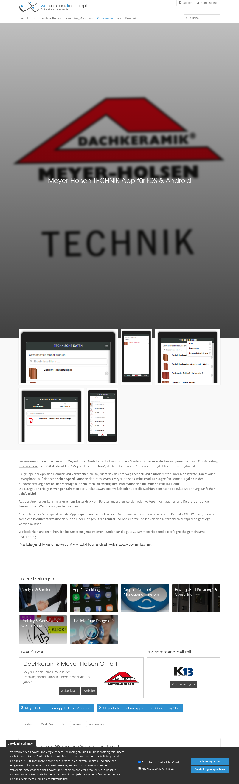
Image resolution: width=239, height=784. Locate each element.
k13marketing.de (183, 684)
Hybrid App (27, 723)
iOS (63, 723)
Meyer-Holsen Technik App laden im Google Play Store (142, 708)
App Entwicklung (97, 723)
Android (77, 723)
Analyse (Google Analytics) (158, 768)
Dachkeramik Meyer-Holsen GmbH (72, 461)
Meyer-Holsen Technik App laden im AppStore (58, 708)
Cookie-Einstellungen (21, 743)
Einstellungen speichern (210, 769)
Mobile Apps (47, 723)
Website (89, 691)
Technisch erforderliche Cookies (162, 762)
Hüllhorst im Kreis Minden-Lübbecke (129, 461)
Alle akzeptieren (210, 761)
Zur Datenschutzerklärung (53, 779)
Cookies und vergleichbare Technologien (55, 752)
